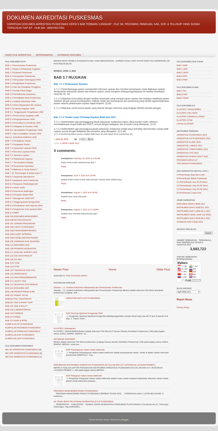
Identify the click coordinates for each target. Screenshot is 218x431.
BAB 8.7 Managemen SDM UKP (19, 198)
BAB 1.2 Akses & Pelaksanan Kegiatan (22, 69)
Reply (63, 166)
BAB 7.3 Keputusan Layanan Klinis (21, 148)
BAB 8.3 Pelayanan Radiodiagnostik (21, 184)
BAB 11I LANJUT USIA (15, 281)
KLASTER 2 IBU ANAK (187, 113)
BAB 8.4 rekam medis (15, 187)
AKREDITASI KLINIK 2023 (189, 142)
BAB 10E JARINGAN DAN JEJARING (22, 241)
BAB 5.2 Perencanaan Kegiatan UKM (22, 116)
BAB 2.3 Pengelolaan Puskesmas (20, 83)
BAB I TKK (181, 91)
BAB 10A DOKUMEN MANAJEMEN (21, 216)
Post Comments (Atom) (76, 275)
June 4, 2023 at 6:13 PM (84, 175)
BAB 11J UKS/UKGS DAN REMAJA (21, 284)
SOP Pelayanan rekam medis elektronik (84, 376)
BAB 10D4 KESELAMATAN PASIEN (21, 238)
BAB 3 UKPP (183, 72)
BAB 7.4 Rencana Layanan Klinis (20, 152)
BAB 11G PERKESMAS (16, 274)
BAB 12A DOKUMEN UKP (17, 288)
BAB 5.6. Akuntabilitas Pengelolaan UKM (23, 130)
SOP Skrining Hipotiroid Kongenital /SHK (84, 313)
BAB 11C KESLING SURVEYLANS (21, 252)
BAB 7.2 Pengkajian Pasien (17, 144)
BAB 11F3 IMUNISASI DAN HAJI (20, 270)
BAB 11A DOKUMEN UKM (17, 245)
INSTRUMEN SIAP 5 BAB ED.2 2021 (193, 211)
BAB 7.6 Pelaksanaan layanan (19, 159)
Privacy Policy (183, 307)
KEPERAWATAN (44, 55)
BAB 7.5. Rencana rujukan (17, 155)
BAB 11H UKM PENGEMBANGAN (21, 277)
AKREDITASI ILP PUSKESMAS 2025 (193, 138)
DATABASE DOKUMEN (69, 55)
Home (112, 269)
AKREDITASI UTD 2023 (187, 153)
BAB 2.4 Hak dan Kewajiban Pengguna (23, 87)
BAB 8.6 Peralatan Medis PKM (19, 195)
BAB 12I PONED (12, 317)
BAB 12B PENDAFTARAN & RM (20, 292)
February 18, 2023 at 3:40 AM (87, 158)
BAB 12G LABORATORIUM (17, 310)
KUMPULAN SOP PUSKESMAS (20, 338)
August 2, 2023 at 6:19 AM (85, 192)
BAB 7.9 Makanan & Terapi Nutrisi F (21, 169)
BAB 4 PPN (182, 76)
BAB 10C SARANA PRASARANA (20, 223)
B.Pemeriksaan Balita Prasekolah (192, 178)
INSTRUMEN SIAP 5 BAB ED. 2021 (193, 207)
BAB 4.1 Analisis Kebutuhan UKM (20, 101)
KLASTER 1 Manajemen (65, 328)
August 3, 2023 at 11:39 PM (86, 209)
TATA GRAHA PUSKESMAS (189, 163)
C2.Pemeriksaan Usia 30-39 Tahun (192, 185)
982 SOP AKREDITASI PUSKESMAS (22, 353)
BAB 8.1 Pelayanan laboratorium (20, 177)
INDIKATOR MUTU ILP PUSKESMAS (83, 298)
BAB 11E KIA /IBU (13, 259)
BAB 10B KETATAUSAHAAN (18, 220)
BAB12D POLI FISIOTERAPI (18, 299)
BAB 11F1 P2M (12, 263)
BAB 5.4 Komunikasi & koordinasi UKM (23, 123)
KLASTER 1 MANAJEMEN (189, 109)
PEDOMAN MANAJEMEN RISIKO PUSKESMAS (76, 391)
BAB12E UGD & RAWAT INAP (19, 302)
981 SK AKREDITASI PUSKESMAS (21, 349)
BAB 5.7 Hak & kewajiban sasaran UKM (23, 134)
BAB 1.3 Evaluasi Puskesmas (18, 72)
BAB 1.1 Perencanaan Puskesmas (20, 65)
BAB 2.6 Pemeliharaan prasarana (20, 94)
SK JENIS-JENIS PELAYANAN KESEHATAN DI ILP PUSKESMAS (83, 401)
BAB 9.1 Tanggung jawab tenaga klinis (22, 202)
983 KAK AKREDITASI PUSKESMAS (22, 357)
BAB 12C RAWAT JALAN (16, 295)
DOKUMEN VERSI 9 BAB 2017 (191, 204)
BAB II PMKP (183, 98)
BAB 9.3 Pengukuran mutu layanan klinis (23, 209)
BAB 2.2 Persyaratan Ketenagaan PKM (23, 80)
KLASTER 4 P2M (184, 120)
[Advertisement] (92, 41)
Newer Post (61, 269)
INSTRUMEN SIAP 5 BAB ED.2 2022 (193, 218)
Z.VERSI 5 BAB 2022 (69, 143)
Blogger (125, 420)
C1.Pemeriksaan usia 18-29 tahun (192, 182)
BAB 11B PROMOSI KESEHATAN (20, 248)
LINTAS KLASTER (185, 124)
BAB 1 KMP (182, 65)
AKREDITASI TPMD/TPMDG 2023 (192, 149)
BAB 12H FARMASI (14, 313)
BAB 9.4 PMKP (12, 213)
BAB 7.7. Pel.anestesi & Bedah (19, 162)
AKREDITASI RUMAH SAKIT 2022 (192, 156)
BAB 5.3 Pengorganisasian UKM (20, 119)
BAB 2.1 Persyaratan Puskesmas (20, 76)
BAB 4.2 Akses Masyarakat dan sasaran (23, 105)
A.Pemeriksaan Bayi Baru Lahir (191, 175)
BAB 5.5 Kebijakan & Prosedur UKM (21, 126)
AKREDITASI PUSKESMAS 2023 (192, 135)
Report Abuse (184, 299)
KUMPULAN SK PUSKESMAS (19, 324)
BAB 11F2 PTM (12, 266)
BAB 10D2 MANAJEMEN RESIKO (20, 230)
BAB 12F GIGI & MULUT (16, 306)
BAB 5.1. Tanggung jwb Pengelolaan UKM (24, 112)
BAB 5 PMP (182, 80)
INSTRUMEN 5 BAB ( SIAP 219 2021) (194, 215)
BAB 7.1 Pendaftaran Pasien (18, 141)
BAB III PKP (182, 94)
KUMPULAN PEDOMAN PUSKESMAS (23, 328)
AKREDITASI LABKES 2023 (189, 146)
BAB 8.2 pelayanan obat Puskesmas (21, 180)
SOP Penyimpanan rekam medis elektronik (85, 350)
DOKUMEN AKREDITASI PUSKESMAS (54, 18)
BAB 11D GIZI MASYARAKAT (18, 256)
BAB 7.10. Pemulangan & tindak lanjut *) (23, 173)
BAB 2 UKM (182, 69)
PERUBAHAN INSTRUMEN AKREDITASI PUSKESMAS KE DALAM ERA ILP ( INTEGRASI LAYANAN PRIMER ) (105, 365)
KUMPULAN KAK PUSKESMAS (19, 335)
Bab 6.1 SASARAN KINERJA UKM (21, 137)
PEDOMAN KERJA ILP (187, 160)
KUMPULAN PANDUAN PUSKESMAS (22, 331)
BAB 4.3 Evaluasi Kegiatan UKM (20, 108)
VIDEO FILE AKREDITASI (18, 55)
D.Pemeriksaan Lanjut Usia (189, 193)
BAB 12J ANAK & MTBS (16, 320)
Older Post (163, 269)
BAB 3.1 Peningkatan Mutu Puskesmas (23, 98)
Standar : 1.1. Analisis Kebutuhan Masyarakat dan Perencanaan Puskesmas (88, 287)
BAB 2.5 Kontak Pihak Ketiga (18, 90)
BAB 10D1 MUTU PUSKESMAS (19, 227)
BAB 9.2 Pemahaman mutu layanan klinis (24, 205)
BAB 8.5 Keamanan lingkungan (19, 191)
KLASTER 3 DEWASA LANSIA (191, 116)
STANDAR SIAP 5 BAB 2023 (190, 222)
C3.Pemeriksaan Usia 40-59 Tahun (192, 189)
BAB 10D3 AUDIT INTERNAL (18, 234)
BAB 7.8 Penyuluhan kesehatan (19, 166)
